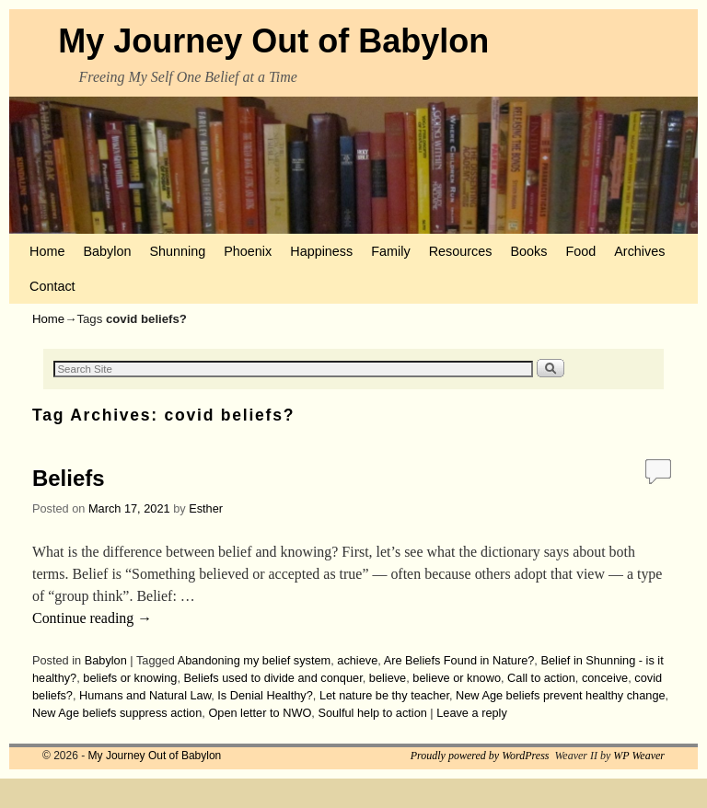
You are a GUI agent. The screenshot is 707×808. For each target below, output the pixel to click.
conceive (605, 678)
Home (46, 251)
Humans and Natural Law (145, 695)
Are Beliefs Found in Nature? (459, 660)
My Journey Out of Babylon (273, 41)
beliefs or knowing (130, 678)
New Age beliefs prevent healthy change (561, 695)
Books (528, 251)
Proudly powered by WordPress (480, 755)
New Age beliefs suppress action (117, 713)
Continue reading (92, 618)
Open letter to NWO (259, 713)
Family (390, 251)
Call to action (541, 678)
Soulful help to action (372, 713)
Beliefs (68, 478)
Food (580, 251)
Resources (461, 251)
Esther (206, 508)
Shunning (177, 251)
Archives (639, 251)
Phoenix (248, 251)
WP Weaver (639, 755)
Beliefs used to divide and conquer (272, 678)
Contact (52, 286)
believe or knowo (456, 678)
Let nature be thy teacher (384, 695)
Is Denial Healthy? (264, 695)
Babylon (107, 251)
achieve (357, 660)
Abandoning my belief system (254, 660)
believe (387, 678)
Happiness (321, 251)
